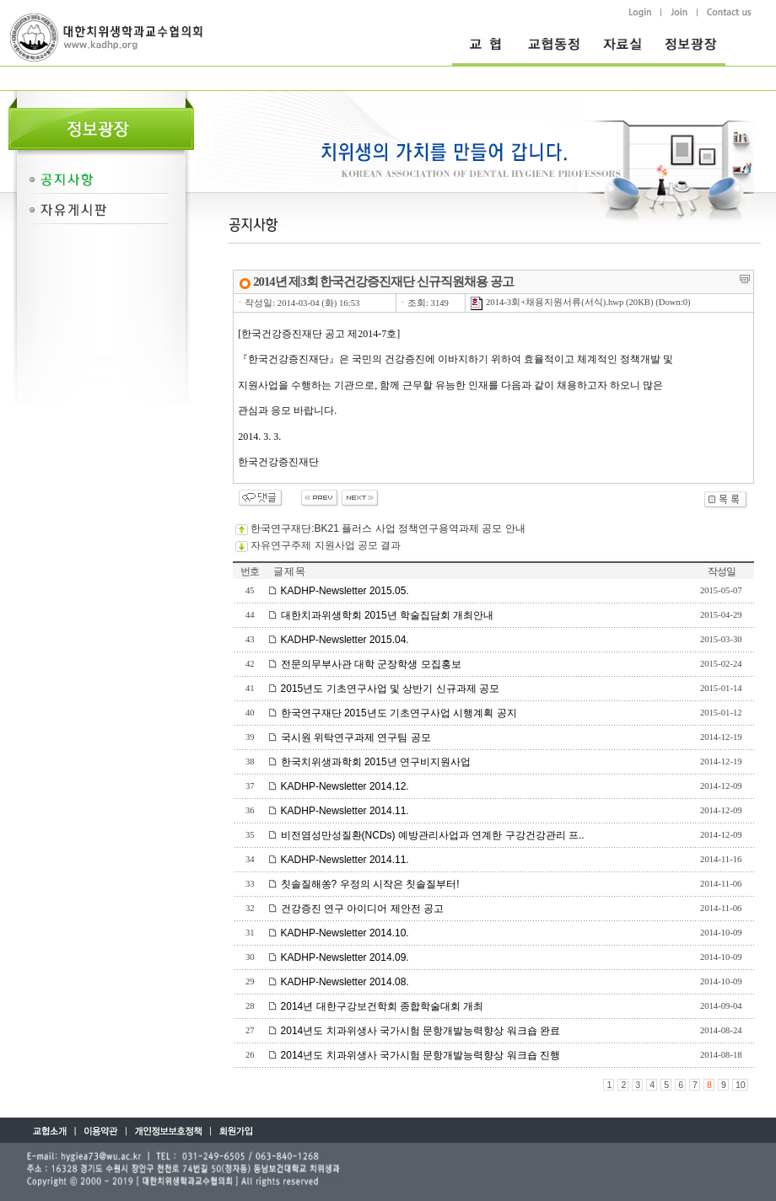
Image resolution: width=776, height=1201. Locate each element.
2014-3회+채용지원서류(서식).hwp (546, 302)
